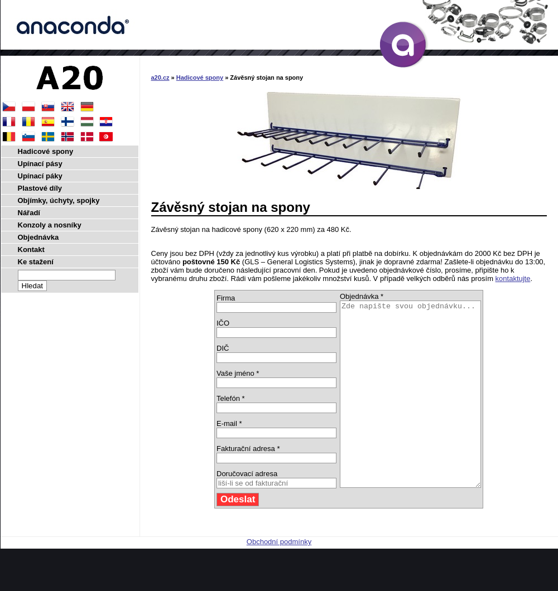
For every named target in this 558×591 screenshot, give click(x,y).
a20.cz (160, 77)
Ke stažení (36, 262)
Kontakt (31, 249)
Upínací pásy (40, 163)
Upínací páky (40, 176)
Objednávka (38, 237)
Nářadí (29, 213)
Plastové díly (40, 188)
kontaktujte (513, 278)
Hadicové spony (199, 77)
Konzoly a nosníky (49, 225)
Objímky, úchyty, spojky (59, 200)
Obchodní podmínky (279, 578)
